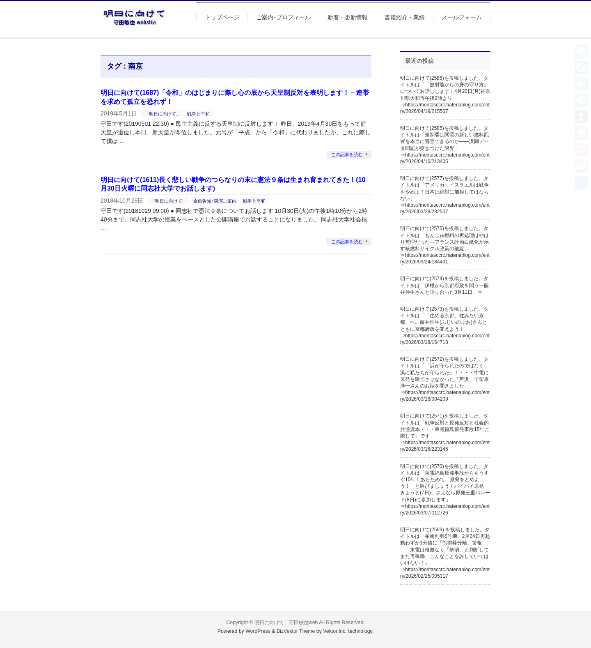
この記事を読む (347, 154)
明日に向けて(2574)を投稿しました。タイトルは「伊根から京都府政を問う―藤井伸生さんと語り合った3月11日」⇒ (444, 285)
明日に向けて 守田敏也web (286, 622)
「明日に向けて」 (162, 113)
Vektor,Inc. (335, 631)
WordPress (257, 631)
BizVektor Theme (296, 631)
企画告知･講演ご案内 (214, 200)
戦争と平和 (198, 113)
